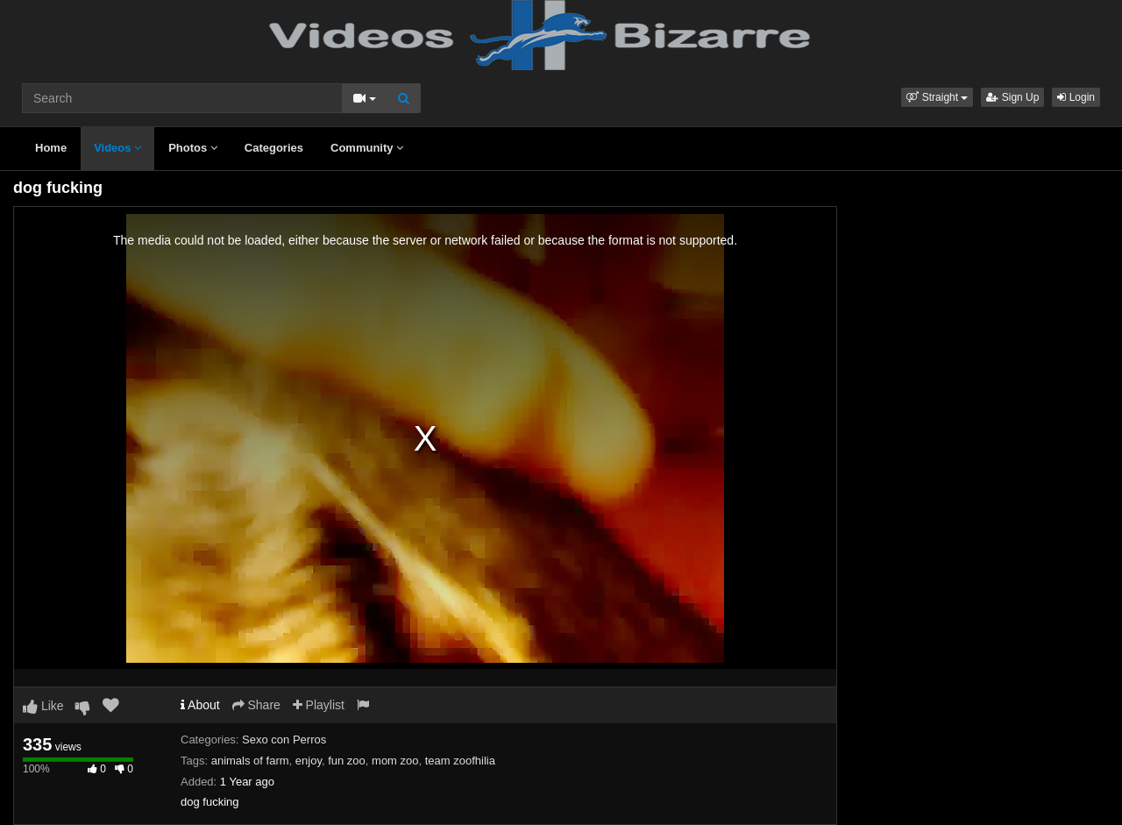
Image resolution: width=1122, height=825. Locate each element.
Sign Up (1012, 97)
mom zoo (395, 760)
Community (366, 147)
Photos (192, 147)
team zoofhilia (460, 760)
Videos (117, 147)
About (200, 705)
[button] (937, 97)
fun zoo (347, 760)
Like (43, 706)
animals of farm (250, 760)
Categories (274, 147)
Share (256, 705)
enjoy (308, 760)
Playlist (318, 705)
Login (1076, 97)
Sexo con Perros (284, 739)
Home (51, 147)
